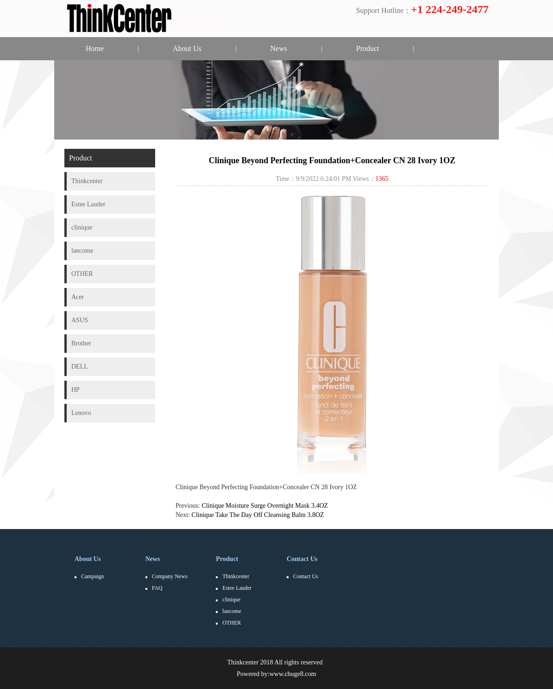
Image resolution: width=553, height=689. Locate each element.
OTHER (231, 622)
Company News (170, 576)
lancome (231, 611)
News (278, 48)
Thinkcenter (235, 576)
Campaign (92, 576)
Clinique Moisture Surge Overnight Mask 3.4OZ (264, 505)
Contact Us (302, 558)
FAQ (157, 588)
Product (367, 48)
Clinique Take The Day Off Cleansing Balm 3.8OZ (258, 514)
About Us (187, 48)
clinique (231, 599)
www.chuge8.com (293, 673)
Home (95, 48)
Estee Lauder (236, 588)
